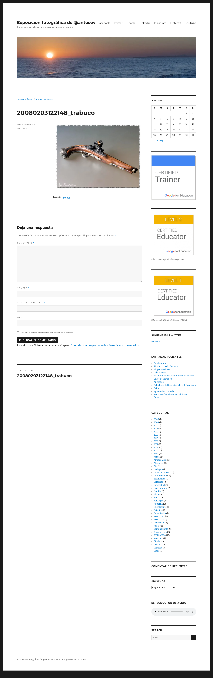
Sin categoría (160, 532)
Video (156, 551)
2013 (156, 435)
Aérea (157, 457)
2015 (156, 441)
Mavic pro (158, 501)
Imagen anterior (25, 99)
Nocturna (158, 504)
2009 (156, 422)
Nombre (23, 288)
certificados (159, 479)
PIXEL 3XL (159, 519)
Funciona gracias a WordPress (71, 659)
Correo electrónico (31, 302)
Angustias (159, 382)
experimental (160, 488)
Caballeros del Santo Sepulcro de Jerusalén (175, 385)
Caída (156, 388)
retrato (157, 526)
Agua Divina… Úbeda (164, 391)
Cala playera (160, 372)
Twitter (118, 23)
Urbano (157, 544)
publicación (159, 522)
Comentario (25, 243)
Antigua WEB (160, 460)
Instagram (160, 23)
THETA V (158, 538)
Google (131, 23)
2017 (156, 444)
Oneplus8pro (160, 507)
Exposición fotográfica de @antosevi (57, 22)
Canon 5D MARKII (162, 472)
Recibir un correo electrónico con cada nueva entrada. (47, 332)
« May (160, 140)
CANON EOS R (160, 475)
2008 (156, 419)
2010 (156, 425)
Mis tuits (155, 341)
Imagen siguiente (44, 99)
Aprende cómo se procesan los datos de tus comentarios (105, 345)
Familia (157, 491)
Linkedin (145, 23)
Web (19, 317)
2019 (156, 450)
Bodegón (158, 469)
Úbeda (157, 541)
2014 (156, 438)
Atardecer (159, 463)
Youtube (191, 23)
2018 (156, 447)
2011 (156, 428)
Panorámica (160, 513)
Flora (156, 494)
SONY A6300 (160, 535)
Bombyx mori (160, 363)
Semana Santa (161, 529)
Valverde (158, 548)
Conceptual (159, 485)
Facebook (104, 23)
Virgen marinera (162, 369)
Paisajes (158, 510)
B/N (155, 466)
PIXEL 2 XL (159, 516)
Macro (157, 497)
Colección (158, 482)
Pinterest (175, 23)
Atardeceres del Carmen (166, 366)
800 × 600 (22, 128)
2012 (156, 431)
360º (156, 453)
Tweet (66, 197)
